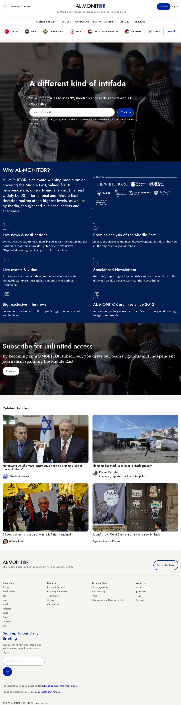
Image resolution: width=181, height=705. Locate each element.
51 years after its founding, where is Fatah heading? (37, 534)
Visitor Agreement (100, 587)
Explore (124, 22)
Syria (5, 625)
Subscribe (163, 6)
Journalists (141, 591)
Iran (4, 596)
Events (27, 6)
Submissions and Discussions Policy (109, 600)
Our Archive (53, 604)
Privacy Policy (98, 591)
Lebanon (7, 621)
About (139, 587)
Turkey (6, 587)
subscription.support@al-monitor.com (59, 686)
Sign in (175, 6)
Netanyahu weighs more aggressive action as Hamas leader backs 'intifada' (42, 468)
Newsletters (16, 6)
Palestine (7, 608)
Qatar (5, 617)
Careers (140, 600)
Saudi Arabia (9, 591)
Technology (82, 22)
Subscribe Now (166, 565)
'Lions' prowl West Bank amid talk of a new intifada (126, 534)
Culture (66, 22)
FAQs (94, 596)
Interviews (139, 22)
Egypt (5, 612)
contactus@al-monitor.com (47, 692)
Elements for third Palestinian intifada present (122, 466)
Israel (5, 604)
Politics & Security (47, 22)
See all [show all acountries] (171, 31)
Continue (11, 371)
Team (139, 596)
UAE (5, 600)
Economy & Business (104, 22)
